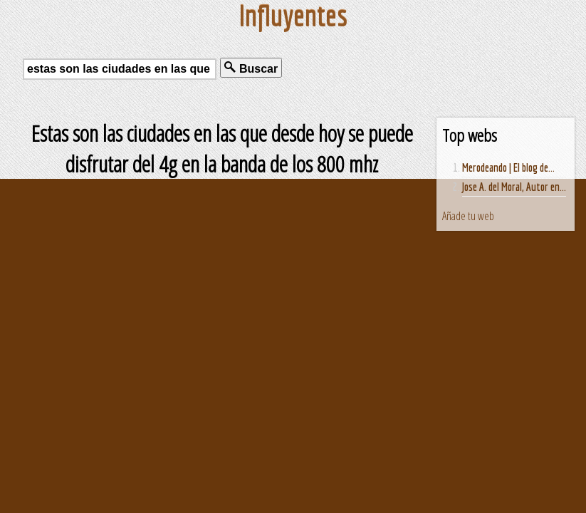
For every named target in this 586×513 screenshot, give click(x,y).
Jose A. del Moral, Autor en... (514, 186)
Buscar (251, 68)
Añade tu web (468, 216)
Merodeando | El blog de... (508, 167)
